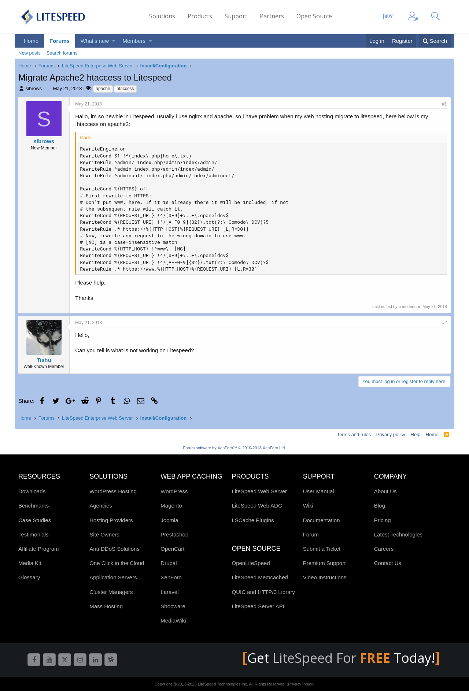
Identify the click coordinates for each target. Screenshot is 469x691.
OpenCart (172, 549)
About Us (385, 491)
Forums (59, 41)
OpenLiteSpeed (251, 563)
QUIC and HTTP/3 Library (263, 592)
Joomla (169, 520)
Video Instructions (325, 577)
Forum (311, 534)
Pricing (382, 520)
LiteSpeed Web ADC (257, 505)
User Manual (318, 491)
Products (200, 16)
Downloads (31, 491)
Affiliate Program (38, 549)
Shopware (172, 606)
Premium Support (324, 563)
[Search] (435, 41)
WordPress (174, 491)
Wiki (308, 505)
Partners (272, 16)
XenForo (171, 577)
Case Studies (34, 520)
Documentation (321, 520)
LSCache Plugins (253, 520)
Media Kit (29, 563)
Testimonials (33, 534)
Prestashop (174, 534)
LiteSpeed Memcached (260, 577)
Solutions (162, 16)
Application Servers (113, 577)
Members (134, 41)
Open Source (314, 16)
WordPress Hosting (113, 491)
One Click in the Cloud (116, 563)
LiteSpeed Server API (258, 606)
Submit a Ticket (322, 549)
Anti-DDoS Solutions (114, 549)
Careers (384, 549)
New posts (29, 53)
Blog (379, 505)
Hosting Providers (111, 520)
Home (31, 41)
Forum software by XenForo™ (234, 448)
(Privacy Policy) (300, 684)
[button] (113, 41)
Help (416, 434)
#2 (444, 322)
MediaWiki (173, 620)
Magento (171, 505)
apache (103, 88)
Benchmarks (33, 505)
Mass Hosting (106, 606)
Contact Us (387, 563)
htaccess (125, 88)
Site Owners (104, 534)
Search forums (62, 53)
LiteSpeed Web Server (259, 491)
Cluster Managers (111, 592)
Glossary (29, 577)
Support (236, 16)
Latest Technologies (398, 534)
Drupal (168, 563)
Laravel (169, 592)
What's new (95, 41)
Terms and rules (354, 434)
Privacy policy (390, 434)
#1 (444, 104)
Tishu (44, 360)
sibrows (34, 88)
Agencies (100, 505)
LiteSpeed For (333, 658)
